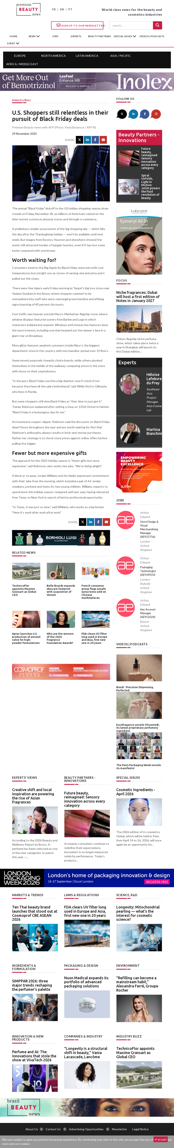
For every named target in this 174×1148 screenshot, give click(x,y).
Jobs (120, 500)
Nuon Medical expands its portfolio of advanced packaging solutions (86, 981)
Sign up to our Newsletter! (80, 25)
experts (76, 36)
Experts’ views (24, 777)
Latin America (87, 55)
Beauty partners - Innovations (138, 137)
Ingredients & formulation (24, 966)
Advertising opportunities (86, 1128)
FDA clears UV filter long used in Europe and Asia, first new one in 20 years (94, 638)
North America (53, 55)
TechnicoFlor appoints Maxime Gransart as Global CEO (24, 590)
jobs (55, 36)
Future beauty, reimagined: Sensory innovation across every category (84, 798)
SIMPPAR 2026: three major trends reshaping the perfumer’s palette (32, 984)
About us (31, 1128)
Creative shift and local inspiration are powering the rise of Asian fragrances (33, 795)
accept (161, 1139)
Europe (20, 55)
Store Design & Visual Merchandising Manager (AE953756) (149, 529)
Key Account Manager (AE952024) (147, 613)
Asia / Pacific (120, 55)
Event (11, 43)
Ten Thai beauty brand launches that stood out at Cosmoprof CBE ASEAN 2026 (34, 912)
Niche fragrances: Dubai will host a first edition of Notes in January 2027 (138, 296)
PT (70, 9)
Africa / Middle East (22, 64)
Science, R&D (127, 894)
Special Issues (128, 777)
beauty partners (99, 36)
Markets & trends (27, 894)
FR (54, 9)
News (32, 36)
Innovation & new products (28, 1037)
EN (62, 9)
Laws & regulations (81, 894)
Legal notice (140, 1128)
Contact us (53, 1128)
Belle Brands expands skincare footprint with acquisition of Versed (61, 590)
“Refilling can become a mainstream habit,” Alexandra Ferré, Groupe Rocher (137, 983)
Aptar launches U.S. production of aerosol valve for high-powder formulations (26, 638)
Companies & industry (83, 1036)
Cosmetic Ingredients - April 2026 (135, 791)
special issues (123, 36)
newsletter (119, 1128)
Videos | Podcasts (151, 36)
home (13, 36)
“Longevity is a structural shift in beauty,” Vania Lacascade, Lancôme (85, 1052)
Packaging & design (81, 965)
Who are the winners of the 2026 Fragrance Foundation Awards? (61, 636)
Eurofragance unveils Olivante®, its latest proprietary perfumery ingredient (137, 727)
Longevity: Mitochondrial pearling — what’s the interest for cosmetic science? (138, 912)
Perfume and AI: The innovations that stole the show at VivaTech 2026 (34, 1055)
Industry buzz (21, 100)
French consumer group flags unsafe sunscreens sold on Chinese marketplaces (93, 591)
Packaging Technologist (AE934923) (148, 570)
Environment (128, 965)
